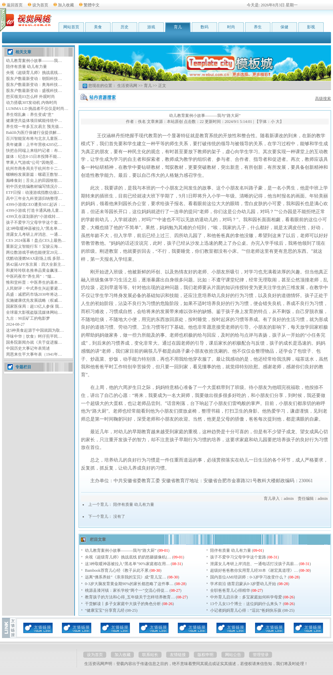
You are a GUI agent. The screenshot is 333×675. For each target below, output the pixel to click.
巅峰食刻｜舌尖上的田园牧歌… (34, 180)
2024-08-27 (15, 324)
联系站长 (150, 654)
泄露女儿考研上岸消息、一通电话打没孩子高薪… (254, 563)
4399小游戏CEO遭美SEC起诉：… (35, 204)
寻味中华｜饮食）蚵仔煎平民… (34, 336)
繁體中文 (92, 5)
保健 (284, 27)
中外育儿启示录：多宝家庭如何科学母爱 (246, 597)
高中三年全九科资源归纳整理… (34, 198)
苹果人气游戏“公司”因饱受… (32, 162)
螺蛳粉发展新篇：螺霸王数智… (34, 174)
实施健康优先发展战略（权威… (34, 300)
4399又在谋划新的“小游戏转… (33, 216)
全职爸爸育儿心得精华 (230, 590)
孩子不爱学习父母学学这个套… (34, 222)
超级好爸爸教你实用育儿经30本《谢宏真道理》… (254, 570)
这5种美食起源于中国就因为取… (35, 330)
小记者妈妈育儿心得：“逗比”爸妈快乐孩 (246, 610)
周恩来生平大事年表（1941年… (34, 354)
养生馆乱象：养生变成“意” (30, 114)
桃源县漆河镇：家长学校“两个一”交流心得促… (126, 590)
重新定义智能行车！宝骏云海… (34, 246)
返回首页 (15, 5)
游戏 (151, 27)
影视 (311, 27)
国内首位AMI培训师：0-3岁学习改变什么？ (248, 577)
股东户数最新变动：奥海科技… (34, 84)
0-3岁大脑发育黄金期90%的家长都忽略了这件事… (129, 583)
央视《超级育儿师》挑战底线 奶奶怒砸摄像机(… (128, 557)
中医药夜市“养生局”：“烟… (30, 276)
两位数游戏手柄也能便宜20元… (34, 252)
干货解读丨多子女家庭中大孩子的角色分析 (123, 603)
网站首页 (71, 27)
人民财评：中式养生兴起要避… (34, 288)
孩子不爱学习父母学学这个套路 (238, 557)
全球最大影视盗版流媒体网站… (34, 312)
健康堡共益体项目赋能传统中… (34, 120)
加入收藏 (66, 5)
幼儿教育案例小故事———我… (34, 60)
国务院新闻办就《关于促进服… (34, 342)
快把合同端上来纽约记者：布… (34, 150)
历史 (125, 27)
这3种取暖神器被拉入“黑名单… (34, 228)
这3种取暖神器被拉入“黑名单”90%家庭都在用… (127, 563)
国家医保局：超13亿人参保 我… (34, 306)
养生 (258, 27)
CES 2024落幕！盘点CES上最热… (36, 240)
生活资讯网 (127, 85)
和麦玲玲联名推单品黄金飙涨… (34, 270)
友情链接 (178, 654)
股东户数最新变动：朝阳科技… (34, 78)
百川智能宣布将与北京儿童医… (34, 138)
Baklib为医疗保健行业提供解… (33, 132)
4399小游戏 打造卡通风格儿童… (34, 210)
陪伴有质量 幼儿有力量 (26, 66)
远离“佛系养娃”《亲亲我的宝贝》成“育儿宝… (125, 577)
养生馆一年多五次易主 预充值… (34, 126)
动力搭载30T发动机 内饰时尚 (31, 102)
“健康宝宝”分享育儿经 (105, 610)
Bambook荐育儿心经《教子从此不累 (117, 570)
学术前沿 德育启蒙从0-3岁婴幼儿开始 (243, 583)
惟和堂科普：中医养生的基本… (34, 282)
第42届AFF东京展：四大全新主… (35, 264)
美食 (98, 27)
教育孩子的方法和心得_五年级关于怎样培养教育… (130, 597)
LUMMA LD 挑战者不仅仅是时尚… (37, 108)
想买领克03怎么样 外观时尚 (30, 96)
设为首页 (40, 5)
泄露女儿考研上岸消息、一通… (34, 234)
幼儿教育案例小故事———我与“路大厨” (121, 550)
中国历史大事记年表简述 (28, 348)
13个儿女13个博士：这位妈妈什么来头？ (246, 603)
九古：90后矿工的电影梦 (28, 318)
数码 (204, 27)
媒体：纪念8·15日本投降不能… (33, 156)
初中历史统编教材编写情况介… (34, 186)
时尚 (231, 27)
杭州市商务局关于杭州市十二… (34, 168)
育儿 (178, 27)
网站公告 (233, 654)
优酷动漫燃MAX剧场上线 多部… (35, 258)
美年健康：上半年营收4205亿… (34, 144)
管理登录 (261, 654)
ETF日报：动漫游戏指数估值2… (34, 192)
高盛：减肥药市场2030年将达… (34, 294)
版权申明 (205, 654)
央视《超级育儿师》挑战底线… (34, 72)
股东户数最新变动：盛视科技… (34, 90)
